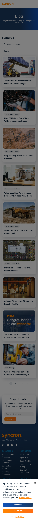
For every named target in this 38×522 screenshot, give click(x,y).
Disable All (18, 511)
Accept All (18, 505)
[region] (19, 500)
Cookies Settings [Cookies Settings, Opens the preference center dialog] (18, 517)
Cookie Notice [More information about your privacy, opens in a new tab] (25, 498)
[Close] (35, 483)
